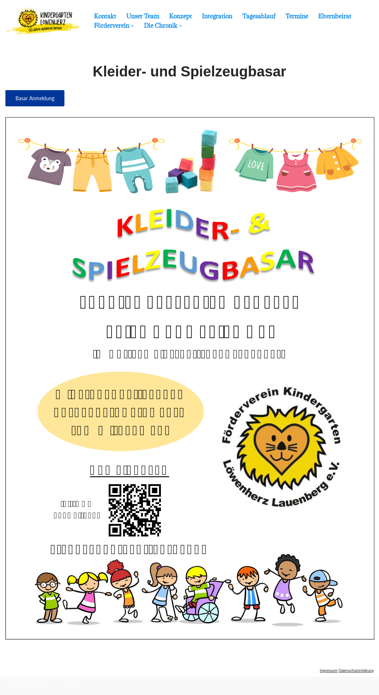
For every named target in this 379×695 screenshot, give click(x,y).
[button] (132, 26)
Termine (296, 16)
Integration (217, 16)
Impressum (328, 671)
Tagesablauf (258, 16)
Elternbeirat (334, 16)
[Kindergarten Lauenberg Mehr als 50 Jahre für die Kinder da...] (43, 20)
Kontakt (105, 16)
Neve (12, 686)
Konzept (180, 16)
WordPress (78, 686)
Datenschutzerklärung (356, 671)
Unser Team (142, 16)
